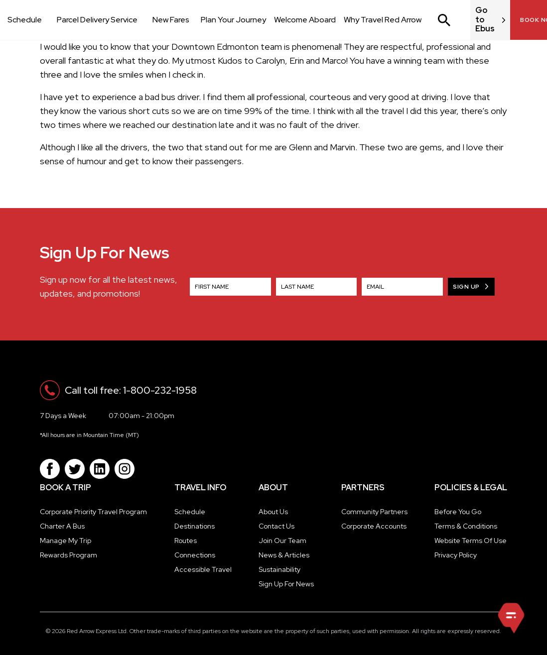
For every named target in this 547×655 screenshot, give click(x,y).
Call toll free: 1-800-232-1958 (131, 390)
